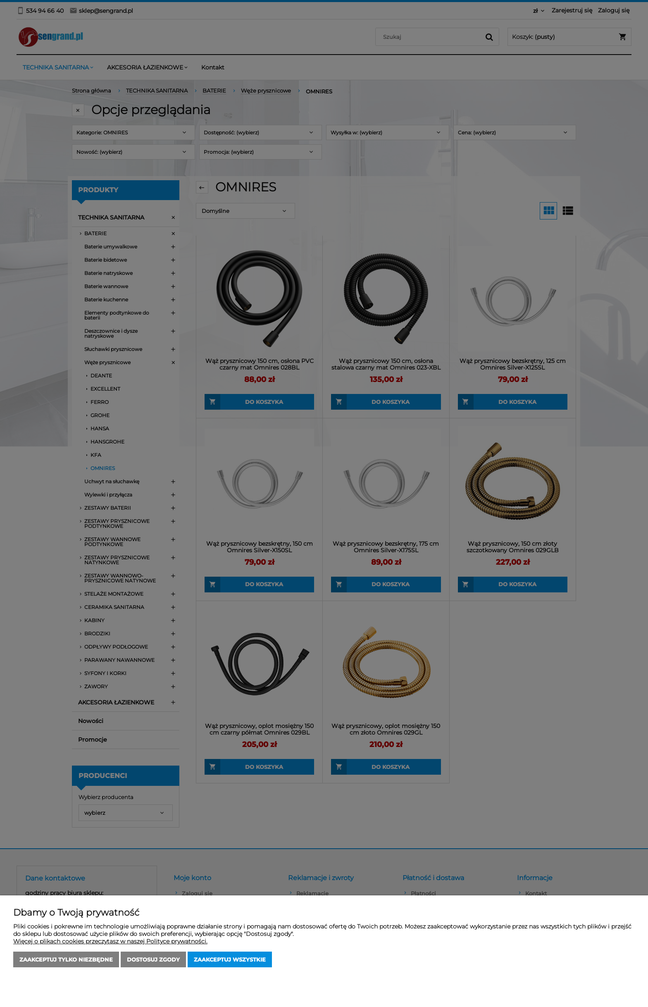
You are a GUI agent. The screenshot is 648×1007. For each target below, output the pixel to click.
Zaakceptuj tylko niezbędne (66, 959)
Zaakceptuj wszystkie (230, 959)
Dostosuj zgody (153, 959)
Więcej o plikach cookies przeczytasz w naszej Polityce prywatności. (110, 941)
